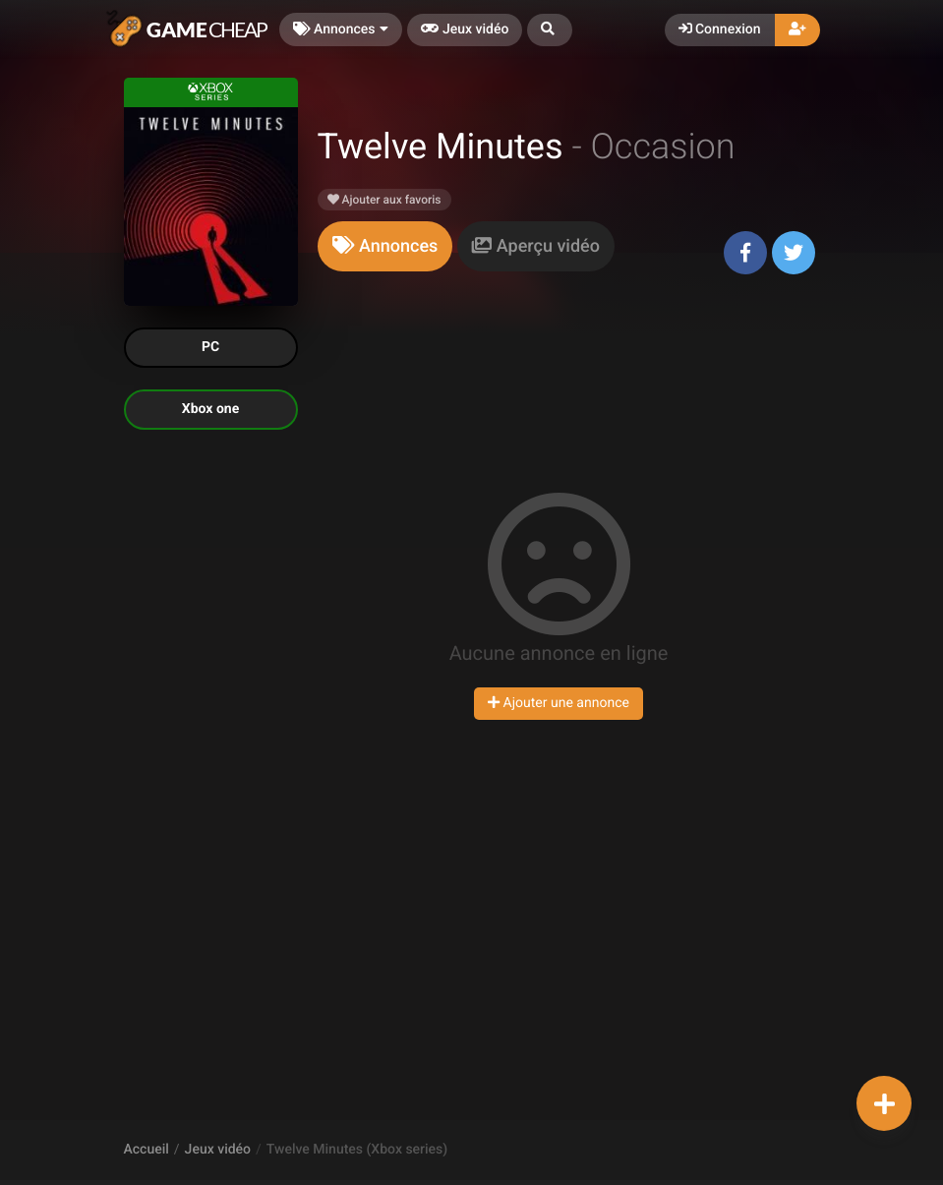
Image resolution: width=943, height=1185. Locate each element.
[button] (549, 30)
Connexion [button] (719, 29)
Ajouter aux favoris (384, 200)
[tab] (385, 246)
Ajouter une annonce (558, 703)
